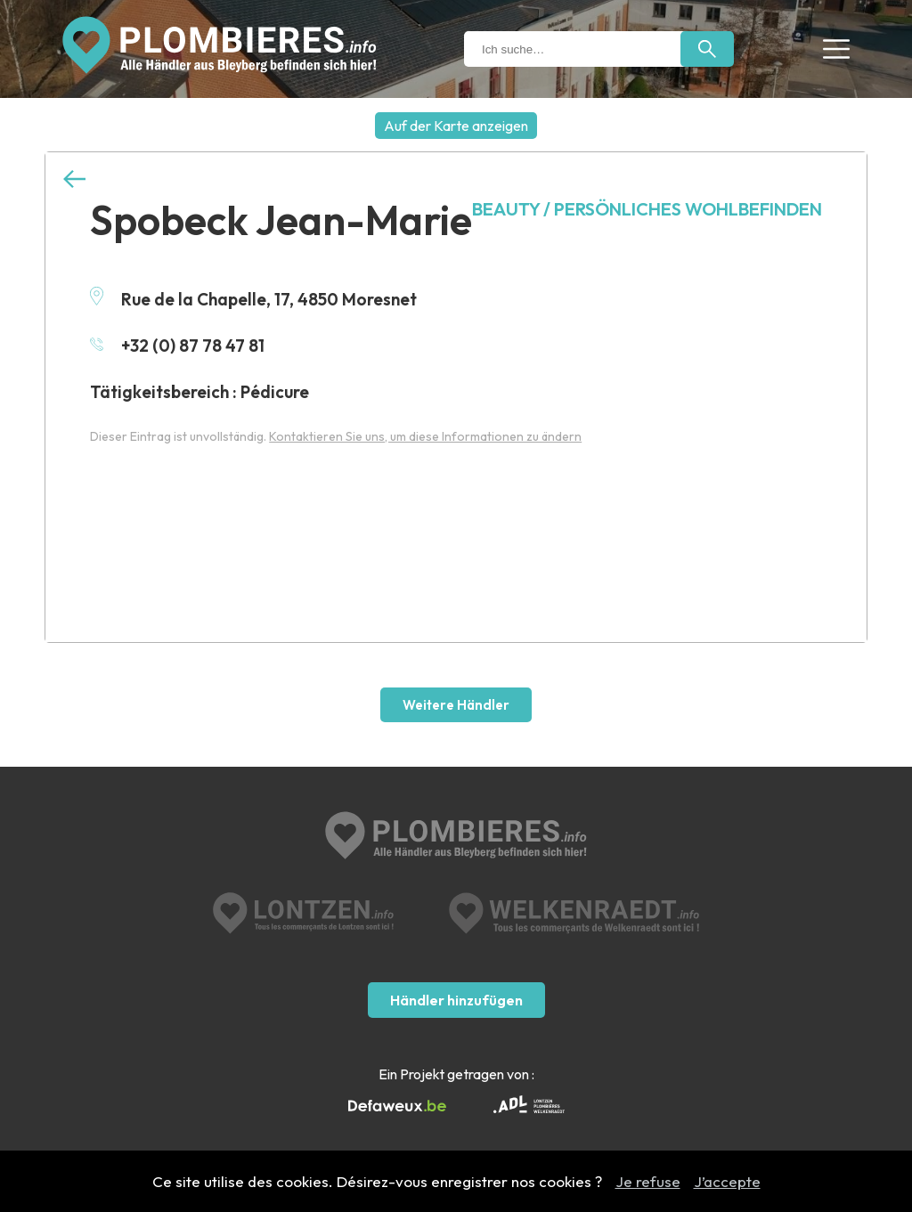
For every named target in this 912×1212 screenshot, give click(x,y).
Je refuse (647, 1181)
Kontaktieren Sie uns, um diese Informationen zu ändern (425, 436)
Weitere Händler (456, 704)
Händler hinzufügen (456, 1000)
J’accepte (727, 1181)
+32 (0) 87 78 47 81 (177, 345)
